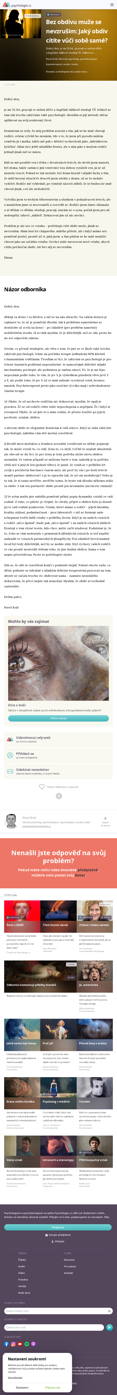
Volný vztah (14, 1160)
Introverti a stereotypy (58, 1160)
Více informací (15, 1377)
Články (22, 1259)
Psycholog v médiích (56, 1101)
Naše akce (24, 1292)
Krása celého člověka (20, 1101)
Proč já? (48, 1043)
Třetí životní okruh (55, 925)
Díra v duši (17, 705)
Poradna (23, 1279)
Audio (21, 1266)
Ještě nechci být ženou (21, 1043)
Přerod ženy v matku (93, 1043)
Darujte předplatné (58, 1234)
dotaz (80, 875)
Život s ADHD (15, 925)
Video (21, 1273)
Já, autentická (88, 985)
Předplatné (58, 1227)
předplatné (88, 870)
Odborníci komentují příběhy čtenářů (31, 985)
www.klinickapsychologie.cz (36, 826)
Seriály (22, 1286)
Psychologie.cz (17, 4)
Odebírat (109, 1327)
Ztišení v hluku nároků (94, 925)
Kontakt (68, 1273)
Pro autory (70, 1266)
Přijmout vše (52, 1387)
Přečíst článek (59, 718)
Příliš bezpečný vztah (93, 1160)
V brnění (84, 1101)
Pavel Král (29, 817)
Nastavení (22, 1387)
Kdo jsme (69, 1259)
